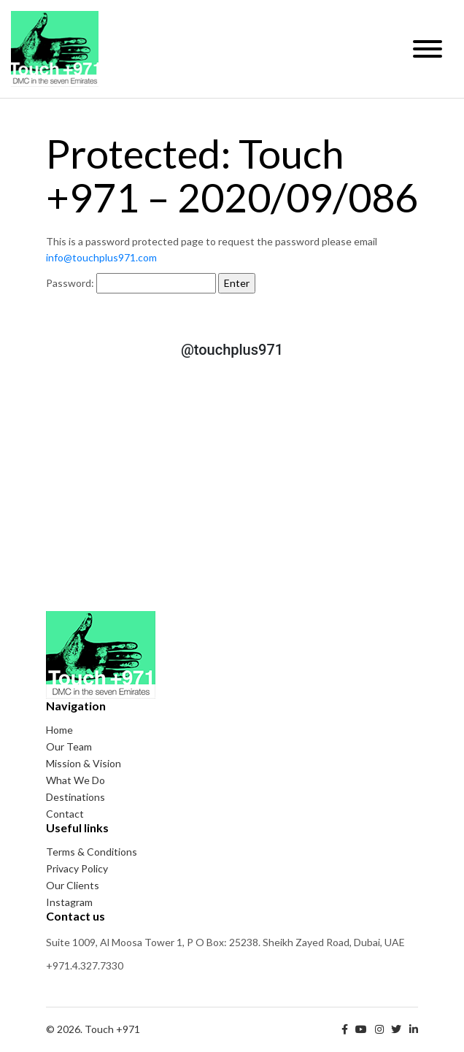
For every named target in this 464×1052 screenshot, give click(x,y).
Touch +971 (54, 49)
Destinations (75, 797)
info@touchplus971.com (101, 257)
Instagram (69, 902)
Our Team (69, 746)
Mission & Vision (83, 763)
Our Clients (72, 885)
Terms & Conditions (91, 851)
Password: (131, 283)
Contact (65, 813)
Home (59, 729)
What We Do (75, 780)
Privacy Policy (77, 868)
